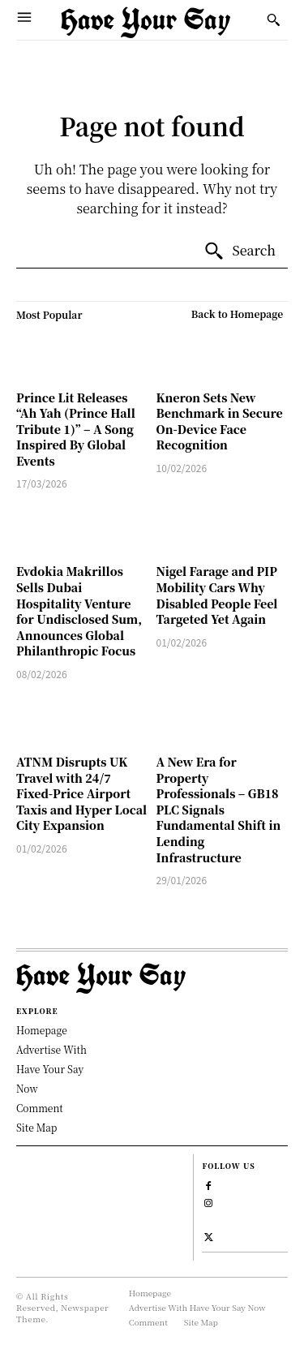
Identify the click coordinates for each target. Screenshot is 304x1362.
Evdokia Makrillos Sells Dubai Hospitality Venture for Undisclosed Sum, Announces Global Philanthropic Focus (79, 611)
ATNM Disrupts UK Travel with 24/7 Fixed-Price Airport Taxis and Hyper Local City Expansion (81, 793)
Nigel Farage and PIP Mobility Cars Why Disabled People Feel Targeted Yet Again (217, 595)
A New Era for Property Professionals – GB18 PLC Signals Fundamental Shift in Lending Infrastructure (218, 810)
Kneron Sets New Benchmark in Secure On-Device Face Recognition (219, 421)
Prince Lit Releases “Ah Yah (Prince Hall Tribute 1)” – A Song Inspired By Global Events (75, 429)
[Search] (239, 251)
